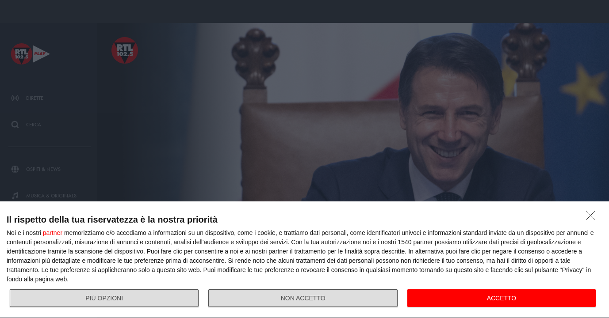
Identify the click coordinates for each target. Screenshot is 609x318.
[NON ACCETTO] (593, 218)
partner (52, 233)
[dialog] (304, 260)
